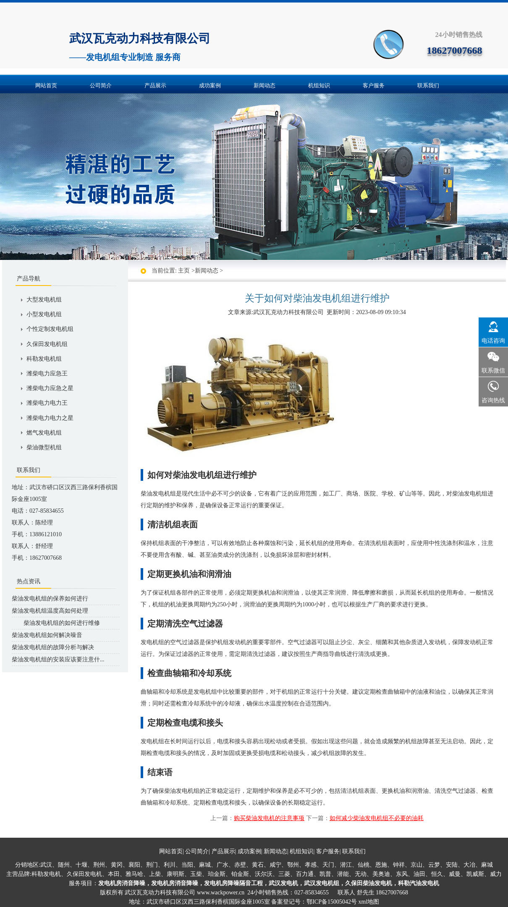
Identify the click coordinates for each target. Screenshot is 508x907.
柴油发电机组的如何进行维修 (56, 623)
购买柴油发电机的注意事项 (269, 818)
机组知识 (319, 85)
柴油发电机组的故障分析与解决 (53, 647)
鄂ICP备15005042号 (331, 902)
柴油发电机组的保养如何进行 (50, 598)
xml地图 (369, 902)
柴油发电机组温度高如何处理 (50, 611)
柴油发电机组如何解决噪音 (47, 635)
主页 (184, 270)
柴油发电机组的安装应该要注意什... (58, 659)
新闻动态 (264, 85)
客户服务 (374, 85)
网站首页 (46, 85)
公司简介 (101, 85)
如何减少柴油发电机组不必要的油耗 (377, 818)
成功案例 (210, 85)
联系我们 (428, 85)
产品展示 (155, 85)
